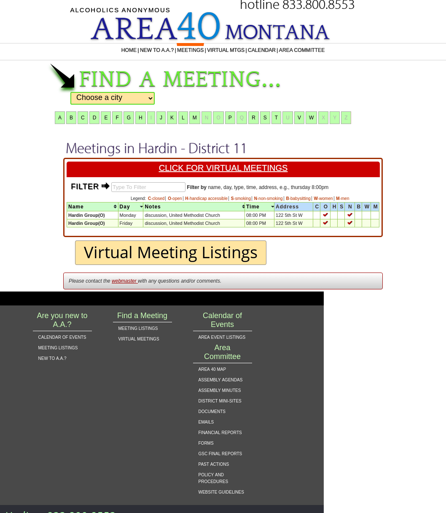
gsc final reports (220, 453)
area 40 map (212, 368)
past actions (214, 463)
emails (206, 421)
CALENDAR (266, 50)
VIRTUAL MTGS (226, 50)
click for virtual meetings (223, 168)
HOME (117, 50)
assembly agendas (221, 379)
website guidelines (221, 491)
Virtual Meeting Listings (171, 252)
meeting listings (58, 347)
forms (206, 442)
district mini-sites (220, 400)
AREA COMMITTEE (311, 50)
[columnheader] (92, 206)
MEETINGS (186, 50)
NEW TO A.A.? (148, 50)
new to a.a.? (52, 357)
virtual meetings (138, 338)
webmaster (125, 281)
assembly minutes (220, 389)
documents (212, 411)
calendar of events (62, 336)
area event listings (222, 336)
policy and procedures (213, 477)
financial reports (220, 432)
